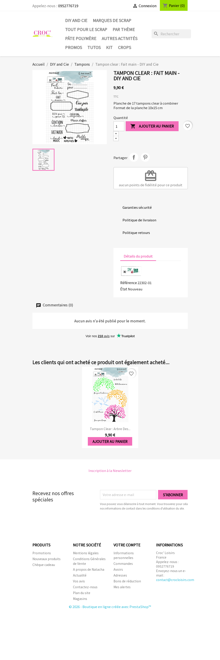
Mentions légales (86, 553)
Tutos (94, 47)
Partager (133, 157)
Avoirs (118, 569)
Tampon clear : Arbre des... (110, 429)
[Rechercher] (171, 33)
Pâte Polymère (80, 38)
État (123, 289)
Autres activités (119, 38)
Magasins (80, 598)
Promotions (41, 553)
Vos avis (79, 581)
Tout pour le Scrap (86, 29)
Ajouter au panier (152, 126)
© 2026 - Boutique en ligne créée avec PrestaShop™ (110, 606)
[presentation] (137, 523)
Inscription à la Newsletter (110, 470)
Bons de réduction (127, 581)
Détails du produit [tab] (138, 256)
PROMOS (73, 47)
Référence (128, 282)
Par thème (124, 29)
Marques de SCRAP (112, 20)
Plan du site (81, 592)
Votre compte (126, 545)
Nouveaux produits (46, 559)
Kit (109, 47)
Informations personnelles (123, 555)
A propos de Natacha (88, 569)
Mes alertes (122, 587)
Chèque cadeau (43, 564)
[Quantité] (118, 126)
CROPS (124, 47)
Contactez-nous (85, 587)
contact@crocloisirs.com (175, 579)
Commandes (123, 563)
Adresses (120, 575)
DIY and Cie (76, 20)
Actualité (79, 575)
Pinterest (145, 157)
